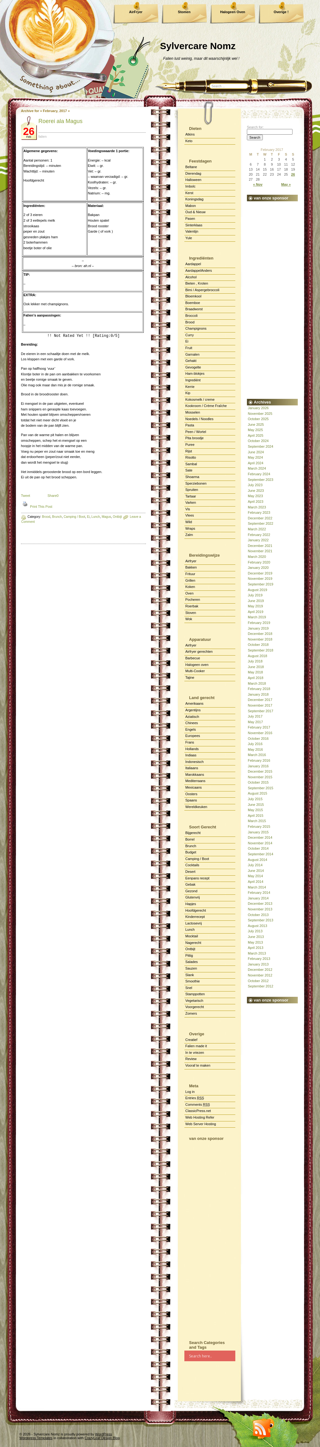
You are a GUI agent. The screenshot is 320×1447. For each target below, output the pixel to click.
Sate (188, 470)
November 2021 (260, 551)
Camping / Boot (197, 859)
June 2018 (256, 667)
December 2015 (260, 771)
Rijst (188, 451)
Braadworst (194, 309)
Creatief (191, 1040)
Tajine (189, 677)
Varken (190, 502)
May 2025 (255, 430)
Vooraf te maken (197, 1065)
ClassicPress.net (198, 1111)
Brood (46, 516)
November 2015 (260, 777)
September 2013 (260, 920)
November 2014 (260, 843)
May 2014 (255, 876)
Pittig (189, 955)
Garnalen (192, 354)
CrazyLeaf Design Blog (102, 1438)
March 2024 (257, 468)
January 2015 (258, 832)
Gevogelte (193, 367)
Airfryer (190, 561)
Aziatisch (192, 716)
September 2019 (260, 584)
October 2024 (258, 441)
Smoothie (192, 981)
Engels (190, 729)
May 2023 (255, 496)
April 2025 (255, 435)
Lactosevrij (193, 923)
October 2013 (258, 915)
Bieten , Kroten (196, 283)
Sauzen (191, 968)
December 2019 (260, 573)
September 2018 (260, 650)
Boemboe (192, 303)
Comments (197, 1104)
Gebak (190, 884)
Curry (189, 335)
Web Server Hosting (200, 1124)
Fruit (188, 348)
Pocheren (192, 599)
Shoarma (192, 477)
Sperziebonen (196, 483)
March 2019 (257, 617)
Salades (191, 962)
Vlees (189, 515)
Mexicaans (193, 787)
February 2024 (259, 474)
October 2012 (258, 981)
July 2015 (255, 799)
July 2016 (255, 744)
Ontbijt (190, 949)
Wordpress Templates (35, 1438)
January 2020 (258, 567)
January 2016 (258, 766)
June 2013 (256, 937)
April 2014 (255, 881)
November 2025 (260, 413)
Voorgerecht (194, 1007)
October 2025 (258, 419)
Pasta (189, 425)
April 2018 (255, 678)
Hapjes (190, 904)
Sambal (191, 464)
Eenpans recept (197, 878)
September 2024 (260, 446)
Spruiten (191, 490)
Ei (186, 341)
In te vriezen (194, 1052)
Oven (189, 593)
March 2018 (257, 683)
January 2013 (258, 964)
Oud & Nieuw (195, 212)
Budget (190, 852)
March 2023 (257, 507)
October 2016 (258, 738)
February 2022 (259, 535)
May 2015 (255, 810)
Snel (188, 988)
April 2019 (255, 612)
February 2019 (259, 623)
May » (286, 184)
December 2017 (260, 700)
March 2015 (257, 821)
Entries (194, 1098)
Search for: (255, 127)
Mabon (190, 206)
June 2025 (256, 424)
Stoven (190, 613)
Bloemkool (193, 296)
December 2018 (260, 634)
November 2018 (260, 639)
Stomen (184, 12)
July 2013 (255, 931)
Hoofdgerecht (195, 910)
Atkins (190, 134)
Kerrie (189, 387)
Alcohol (191, 277)
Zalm (189, 535)
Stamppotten (195, 994)
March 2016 (257, 755)
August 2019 (257, 590)
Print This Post (41, 506)
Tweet (25, 495)
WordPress (103, 1434)
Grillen (190, 580)
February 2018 (259, 689)
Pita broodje (194, 438)
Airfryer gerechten (198, 651)
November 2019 (260, 578)
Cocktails (192, 865)
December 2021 (260, 546)
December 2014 (260, 837)
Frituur (190, 574)
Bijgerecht (193, 833)
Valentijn (191, 231)
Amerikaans (194, 703)
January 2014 (258, 898)
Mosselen (192, 412)
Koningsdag (194, 199)
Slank (189, 975)
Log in (190, 1092)
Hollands (192, 749)
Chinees (191, 723)
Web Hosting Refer (199, 1117)
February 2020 (259, 562)
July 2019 (255, 595)
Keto (188, 141)
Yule (188, 238)
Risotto (190, 457)
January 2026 (258, 408)
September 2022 (260, 523)
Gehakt (190, 361)
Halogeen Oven (232, 12)
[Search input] (212, 1356)
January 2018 (258, 694)
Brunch (57, 516)
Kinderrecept (195, 917)
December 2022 (260, 518)
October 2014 (258, 848)
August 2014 (257, 860)
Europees (192, 736)
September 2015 (260, 788)
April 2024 (255, 463)
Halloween (193, 180)
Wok (188, 619)
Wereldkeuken (196, 807)
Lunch (190, 929)
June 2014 (256, 871)
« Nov (257, 184)
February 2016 (259, 760)
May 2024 (255, 457)
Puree (189, 444)
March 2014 (257, 887)
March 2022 (257, 529)
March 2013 (257, 953)
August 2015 (257, 793)
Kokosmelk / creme (200, 399)
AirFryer (135, 12)
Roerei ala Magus (60, 121)
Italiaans (191, 768)
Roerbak (191, 606)
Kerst (189, 193)
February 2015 (259, 826)
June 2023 (256, 490)
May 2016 (255, 749)
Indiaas (190, 755)
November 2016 (260, 733)
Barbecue (192, 658)
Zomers (191, 1013)
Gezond (191, 891)
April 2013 (255, 948)
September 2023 (260, 479)
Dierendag (193, 173)
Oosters (191, 794)
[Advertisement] (209, 1238)
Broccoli (191, 315)
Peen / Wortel (195, 432)
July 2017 (255, 716)
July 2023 (255, 485)
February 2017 (259, 727)
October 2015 (258, 782)
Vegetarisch (194, 1000)
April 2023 (255, 501)
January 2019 (258, 628)
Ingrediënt (193, 380)
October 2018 (258, 644)
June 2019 (256, 601)
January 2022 (258, 540)
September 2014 (260, 854)
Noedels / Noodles (199, 419)
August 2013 (257, 926)
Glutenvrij (192, 897)
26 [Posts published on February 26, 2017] (293, 174)
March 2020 (257, 557)
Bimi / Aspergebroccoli (202, 290)
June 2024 (256, 452)
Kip (187, 393)
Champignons (196, 328)
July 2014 (255, 865)
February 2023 (259, 512)
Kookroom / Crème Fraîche (206, 406)
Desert (190, 871)
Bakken (191, 567)
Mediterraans (195, 781)
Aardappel (193, 264)
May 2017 (255, 722)
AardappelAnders (198, 270)
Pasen (190, 218)
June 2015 (256, 804)
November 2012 (260, 975)
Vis (187, 509)
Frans (189, 742)
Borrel (189, 839)
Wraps (190, 528)
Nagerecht (193, 943)
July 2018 (255, 661)
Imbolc (190, 186)
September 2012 (260, 986)
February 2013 (259, 958)
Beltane (191, 167)
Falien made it (196, 1046)
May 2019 (255, 606)
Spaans (191, 800)
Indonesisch (194, 762)
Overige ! (281, 12)
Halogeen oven (196, 665)
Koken (190, 587)
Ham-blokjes (194, 373)
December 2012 (260, 969)
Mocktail (191, 936)
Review (191, 1059)
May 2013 (255, 942)
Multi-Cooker (195, 671)
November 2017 (260, 705)
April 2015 (255, 815)
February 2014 (259, 892)
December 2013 (260, 903)
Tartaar (190, 496)
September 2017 (260, 711)
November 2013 (260, 909)
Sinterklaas (193, 225)
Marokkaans (194, 774)
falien (42, 136)
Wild (188, 522)
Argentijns (193, 710)
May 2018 (255, 672)
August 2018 (257, 656)
